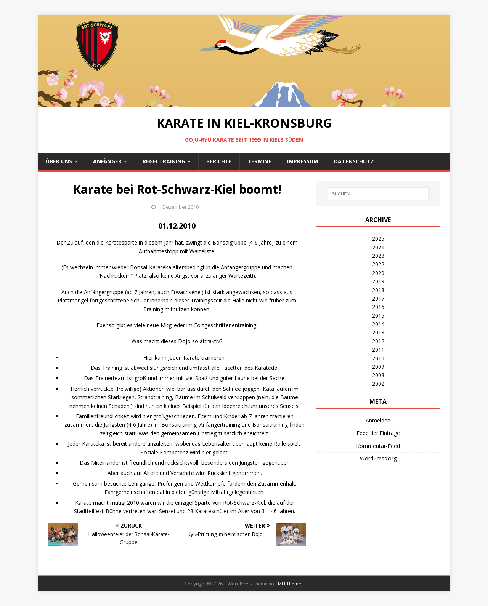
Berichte (219, 161)
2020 (378, 273)
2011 (378, 349)
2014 (378, 324)
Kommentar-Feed (378, 445)
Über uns (59, 161)
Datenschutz (354, 161)
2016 (378, 306)
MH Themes (290, 583)
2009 (378, 366)
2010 (378, 358)
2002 (378, 383)
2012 (378, 341)
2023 (378, 255)
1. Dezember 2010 (178, 206)
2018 (378, 290)
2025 (378, 238)
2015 (378, 315)
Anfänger (107, 161)
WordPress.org (378, 458)
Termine (259, 161)
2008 (378, 375)
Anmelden (378, 420)
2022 (378, 264)
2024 (378, 247)
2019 (378, 281)
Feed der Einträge (378, 433)
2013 (378, 332)
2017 (378, 298)
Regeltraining (164, 161)
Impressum (302, 161)
